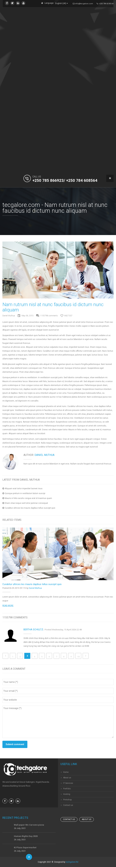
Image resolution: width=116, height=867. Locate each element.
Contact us (68, 805)
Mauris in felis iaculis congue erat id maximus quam (28, 498)
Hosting (66, 794)
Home (66, 772)
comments (49, 316)
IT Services (68, 783)
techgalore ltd (72, 862)
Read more (7, 605)
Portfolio (67, 789)
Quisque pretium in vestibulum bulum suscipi (25, 493)
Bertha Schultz (33, 629)
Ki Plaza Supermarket (25, 847)
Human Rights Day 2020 (26, 836)
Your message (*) (58, 722)
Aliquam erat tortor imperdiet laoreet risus (23, 488)
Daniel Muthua (8, 316)
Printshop (67, 800)
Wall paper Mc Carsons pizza (29, 825)
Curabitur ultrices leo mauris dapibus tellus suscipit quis (30, 508)
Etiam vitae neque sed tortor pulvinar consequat (26, 503)
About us (67, 778)
